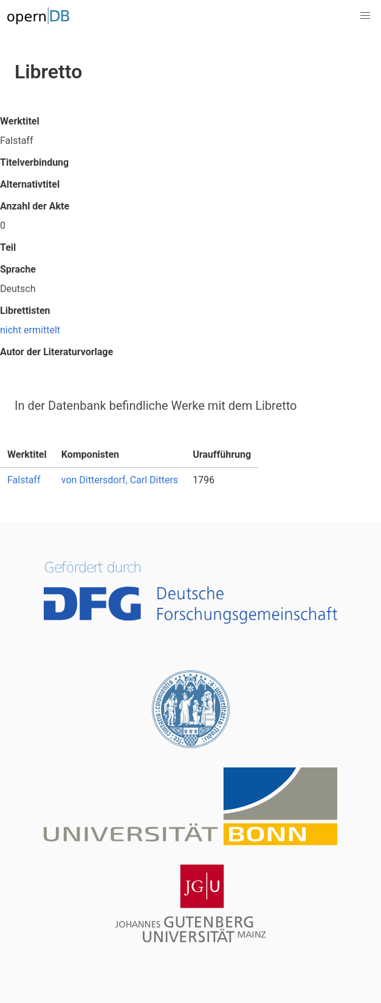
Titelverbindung (34, 162)
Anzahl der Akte (34, 206)
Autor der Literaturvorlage (56, 352)
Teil (8, 247)
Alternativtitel (30, 184)
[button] (365, 16)
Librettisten (25, 310)
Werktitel (19, 121)
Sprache (18, 269)
